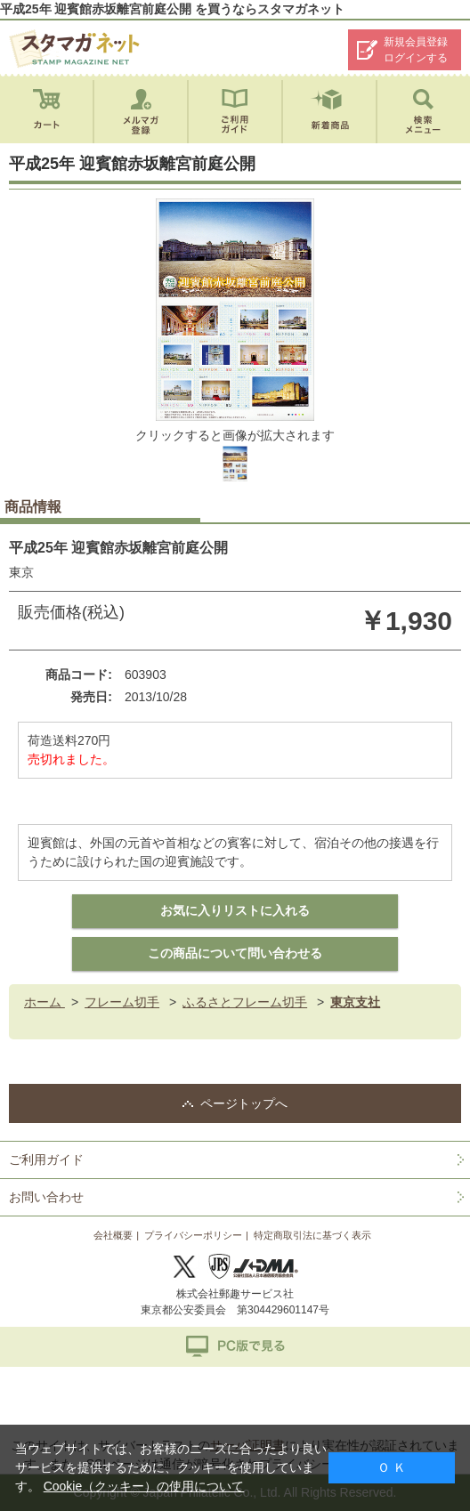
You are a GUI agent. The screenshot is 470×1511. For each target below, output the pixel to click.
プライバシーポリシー (193, 1235)
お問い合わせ (46, 1197)
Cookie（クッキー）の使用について (144, 1486)
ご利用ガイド (46, 1159)
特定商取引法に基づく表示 (312, 1235)
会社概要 (113, 1235)
